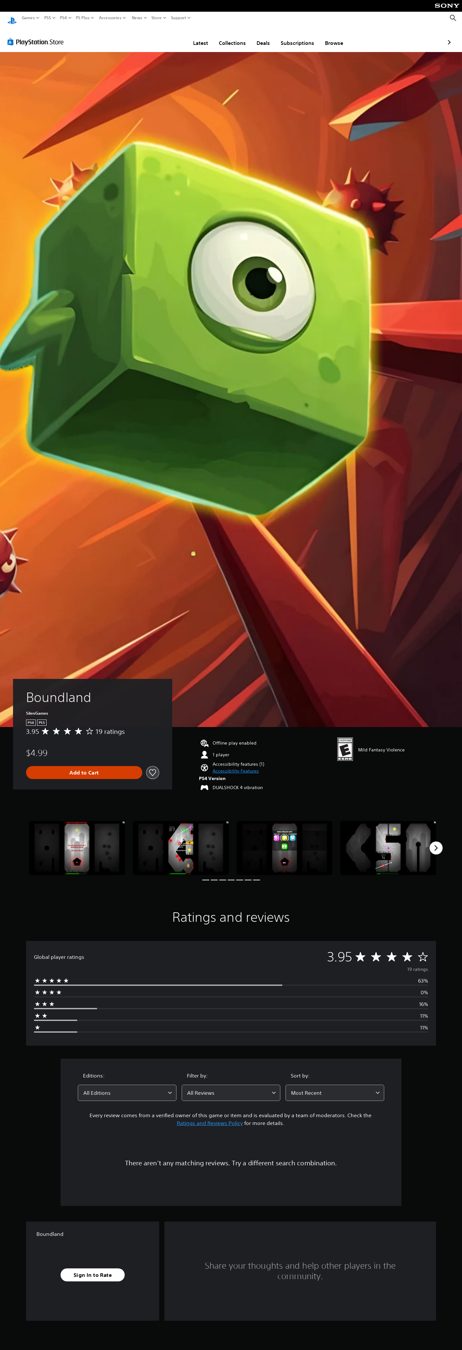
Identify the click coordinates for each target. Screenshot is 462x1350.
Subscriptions (259, 36)
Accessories (110, 17)
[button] (236, 764)
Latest (162, 36)
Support (179, 17)
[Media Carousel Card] (77, 842)
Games (28, 17)
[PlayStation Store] (37, 35)
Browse (296, 36)
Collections (194, 36)
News (137, 17)
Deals (225, 36)
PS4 (63, 17)
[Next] (435, 841)
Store (156, 17)
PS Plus (83, 17)
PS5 (47, 17)
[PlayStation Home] (12, 18)
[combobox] (127, 1087)
